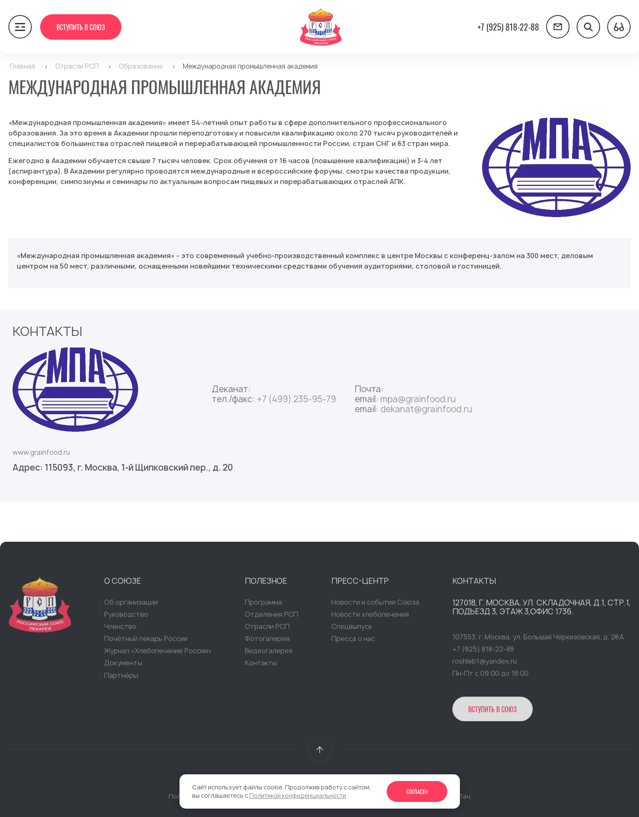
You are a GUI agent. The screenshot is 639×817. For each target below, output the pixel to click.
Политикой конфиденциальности (297, 795)
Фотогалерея (267, 641)
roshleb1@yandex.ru (484, 664)
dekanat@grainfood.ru (426, 412)
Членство (120, 629)
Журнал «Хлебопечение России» (158, 653)
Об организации (131, 605)
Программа (263, 605)
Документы (123, 666)
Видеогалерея (269, 653)
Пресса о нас (353, 641)
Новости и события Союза (375, 605)
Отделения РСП (271, 617)
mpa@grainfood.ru (418, 402)
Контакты (261, 666)
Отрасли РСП (267, 629)
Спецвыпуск (351, 629)
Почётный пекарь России (145, 641)
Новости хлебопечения (370, 617)
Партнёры (121, 678)
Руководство (126, 617)
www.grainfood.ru (41, 452)
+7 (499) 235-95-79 (296, 402)
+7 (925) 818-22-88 (508, 26)
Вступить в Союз (80, 27)
